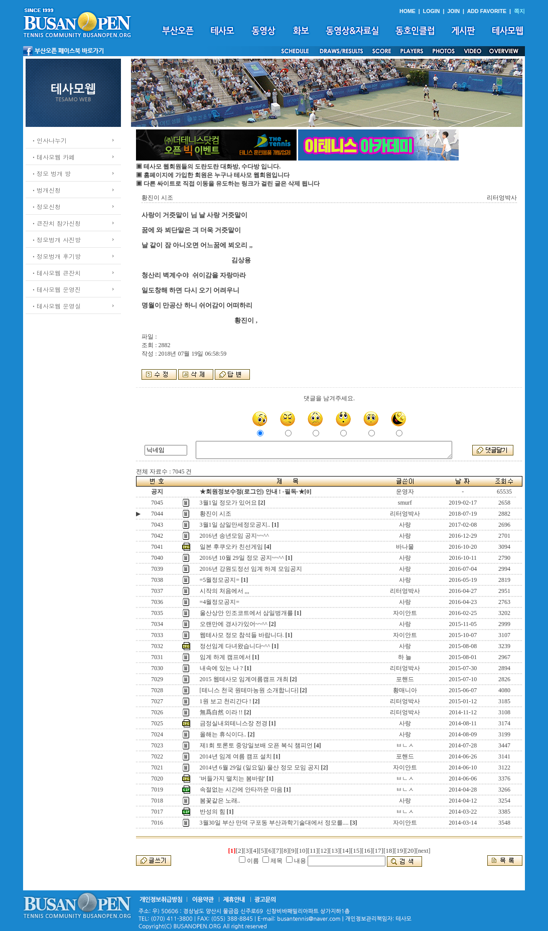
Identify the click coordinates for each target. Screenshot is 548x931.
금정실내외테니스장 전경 (233, 723)
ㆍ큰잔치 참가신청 (56, 223)
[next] (423, 850)
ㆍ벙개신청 (46, 190)
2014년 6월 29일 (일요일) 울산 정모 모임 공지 (260, 767)
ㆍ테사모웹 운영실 (56, 305)
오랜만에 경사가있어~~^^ (233, 624)
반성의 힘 (212, 811)
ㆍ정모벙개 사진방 (56, 239)
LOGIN (431, 11)
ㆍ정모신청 (46, 206)
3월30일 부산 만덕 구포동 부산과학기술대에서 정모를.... (274, 822)
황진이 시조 (215, 513)
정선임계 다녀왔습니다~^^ (235, 646)
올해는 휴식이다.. (223, 734)
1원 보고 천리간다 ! (225, 701)
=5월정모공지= (220, 579)
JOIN (453, 11)
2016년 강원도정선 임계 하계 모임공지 (251, 568)
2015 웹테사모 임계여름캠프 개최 (244, 679)
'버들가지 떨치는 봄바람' (232, 778)
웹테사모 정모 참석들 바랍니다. (242, 635)
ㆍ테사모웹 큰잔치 (56, 272)
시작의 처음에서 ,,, (224, 590)
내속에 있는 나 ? (221, 668)
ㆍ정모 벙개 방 (51, 173)
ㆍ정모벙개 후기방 (56, 256)
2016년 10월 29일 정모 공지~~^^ (242, 557)
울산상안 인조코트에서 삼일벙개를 (246, 612)
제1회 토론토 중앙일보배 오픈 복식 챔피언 (256, 745)
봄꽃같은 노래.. (220, 800)
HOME (407, 11)
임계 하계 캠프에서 (225, 657)
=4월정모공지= (220, 601)
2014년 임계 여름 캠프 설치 (236, 756)
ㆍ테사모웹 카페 (53, 156)
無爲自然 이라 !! (221, 712)
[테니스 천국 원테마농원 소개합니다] (249, 690)
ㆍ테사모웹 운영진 (56, 289)
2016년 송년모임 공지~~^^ (234, 535)
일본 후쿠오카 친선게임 (231, 546)
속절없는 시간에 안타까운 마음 (241, 789)
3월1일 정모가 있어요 (228, 502)
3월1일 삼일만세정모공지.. (235, 524)
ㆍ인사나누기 (49, 140)
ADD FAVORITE (487, 11)
